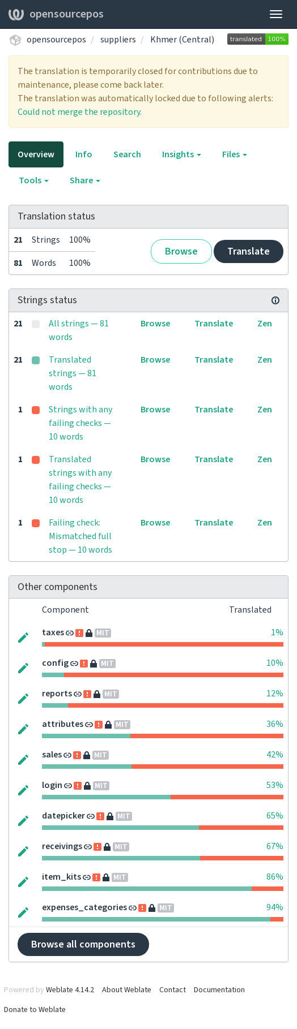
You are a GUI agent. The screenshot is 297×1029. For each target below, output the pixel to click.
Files (234, 154)
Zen (264, 323)
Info (83, 154)
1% (277, 632)
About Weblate (126, 990)
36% (274, 724)
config (55, 663)
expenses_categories (84, 907)
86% (274, 877)
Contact (172, 990)
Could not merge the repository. (80, 112)
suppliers (118, 39)
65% (274, 816)
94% (274, 907)
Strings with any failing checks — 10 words (80, 423)
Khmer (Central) (182, 39)
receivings (62, 846)
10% (274, 663)
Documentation (219, 990)
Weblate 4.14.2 (70, 990)
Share (85, 180)
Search (127, 154)
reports (57, 693)
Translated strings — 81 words (72, 373)
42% (274, 754)
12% (274, 693)
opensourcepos (56, 14)
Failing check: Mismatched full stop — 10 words (80, 536)
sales (52, 754)
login (52, 785)
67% (274, 846)
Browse (181, 251)
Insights (181, 154)
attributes (62, 724)
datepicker (63, 816)
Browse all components (83, 944)
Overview (36, 154)
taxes (53, 632)
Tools (34, 180)
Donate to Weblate (35, 1009)
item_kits (61, 877)
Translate (248, 251)
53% (274, 785)
